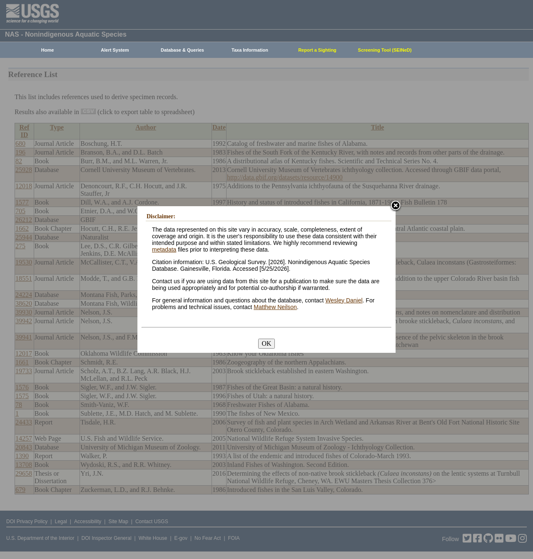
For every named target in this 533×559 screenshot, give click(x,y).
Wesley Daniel (343, 300)
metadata (164, 249)
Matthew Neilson (275, 307)
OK (266, 343)
